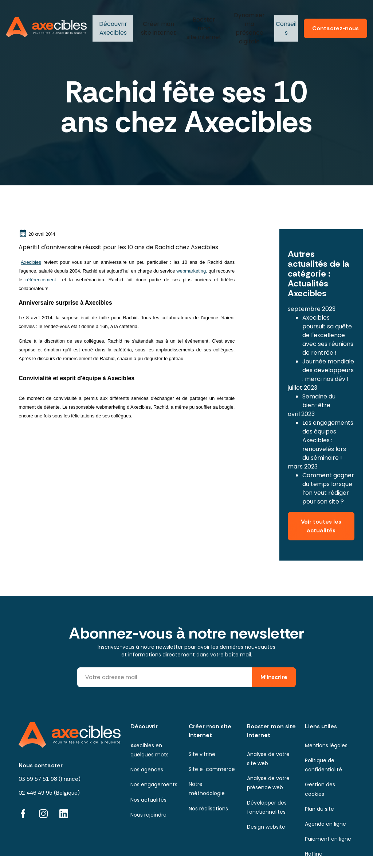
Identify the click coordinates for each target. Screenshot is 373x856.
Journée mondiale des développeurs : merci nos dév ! (328, 350)
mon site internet (157, 20)
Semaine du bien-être (318, 380)
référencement (42, 279)
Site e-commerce (212, 737)
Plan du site (319, 776)
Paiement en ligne (328, 806)
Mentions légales (326, 713)
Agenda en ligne (325, 791)
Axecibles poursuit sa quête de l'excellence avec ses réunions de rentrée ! (327, 314)
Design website (266, 794)
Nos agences (146, 737)
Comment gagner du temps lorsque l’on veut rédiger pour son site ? (328, 468)
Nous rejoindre (148, 782)
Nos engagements (153, 752)
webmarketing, (191, 271)
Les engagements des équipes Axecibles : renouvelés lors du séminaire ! (327, 420)
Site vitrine (202, 722)
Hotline (313, 821)
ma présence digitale (247, 20)
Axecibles (112, 20)
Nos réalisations (208, 776)
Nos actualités (148, 767)
